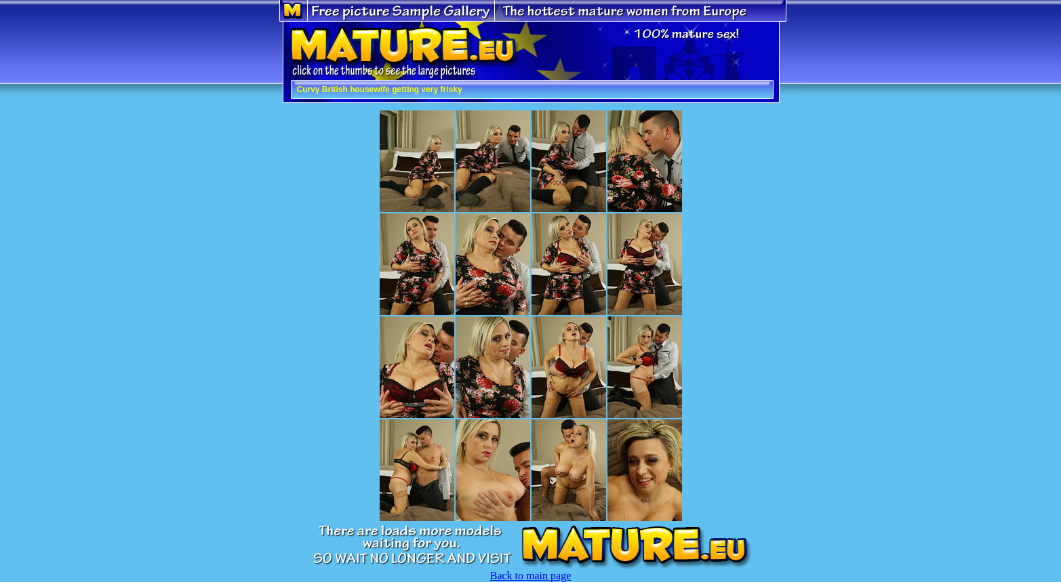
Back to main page (531, 575)
